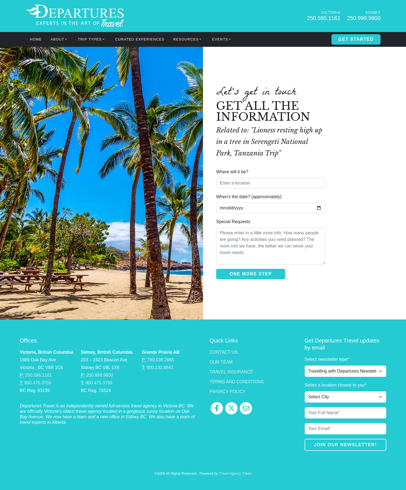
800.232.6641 (160, 367)
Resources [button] (186, 39)
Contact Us (224, 352)
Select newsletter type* (327, 359)
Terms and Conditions (237, 381)
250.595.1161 (323, 18)
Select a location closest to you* (336, 385)
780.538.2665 (160, 360)
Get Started (356, 39)
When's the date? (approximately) (249, 196)
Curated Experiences (140, 39)
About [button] (57, 39)
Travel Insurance (231, 372)
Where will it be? (232, 171)
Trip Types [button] (90, 39)
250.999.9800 (364, 18)
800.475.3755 (37, 383)
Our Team (221, 362)
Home (36, 39)
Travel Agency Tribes (235, 473)
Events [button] (220, 39)
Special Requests (233, 221)
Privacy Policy (228, 391)
